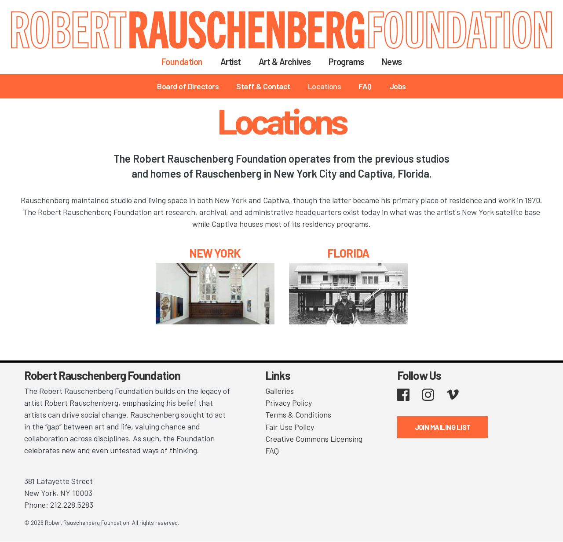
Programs (346, 61)
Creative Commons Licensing (313, 438)
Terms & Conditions (298, 414)
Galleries (279, 391)
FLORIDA (348, 253)
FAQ (365, 86)
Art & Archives (285, 61)
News (392, 61)
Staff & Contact (263, 86)
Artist (230, 61)
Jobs (397, 86)
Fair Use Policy (289, 426)
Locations (324, 86)
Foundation (182, 61)
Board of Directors (188, 86)
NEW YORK (215, 253)
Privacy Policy (288, 402)
